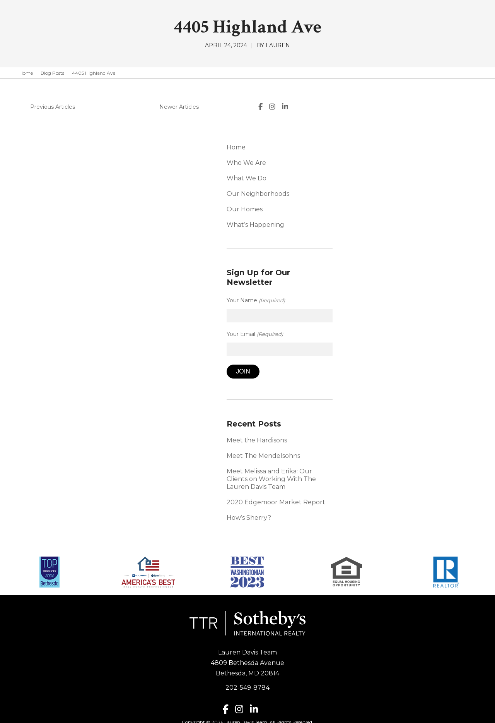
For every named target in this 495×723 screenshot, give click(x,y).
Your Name (369, 291)
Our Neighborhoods (371, 193)
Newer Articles (293, 106)
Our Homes (358, 209)
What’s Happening (369, 224)
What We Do (360, 178)
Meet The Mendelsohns (377, 446)
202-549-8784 (247, 670)
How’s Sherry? (362, 500)
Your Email (368, 324)
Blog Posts (52, 73)
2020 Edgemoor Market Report (389, 484)
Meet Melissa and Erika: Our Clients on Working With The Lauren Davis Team (399, 465)
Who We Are (360, 162)
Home (26, 73)
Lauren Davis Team (247, 635)
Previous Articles (49, 106)
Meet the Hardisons (370, 430)
